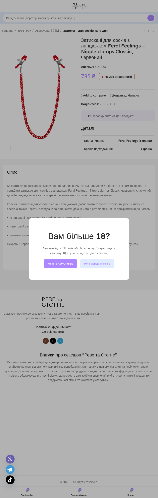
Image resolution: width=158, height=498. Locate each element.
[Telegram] (10, 469)
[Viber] (10, 459)
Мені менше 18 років (97, 263)
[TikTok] (10, 479)
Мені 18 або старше (60, 263)
